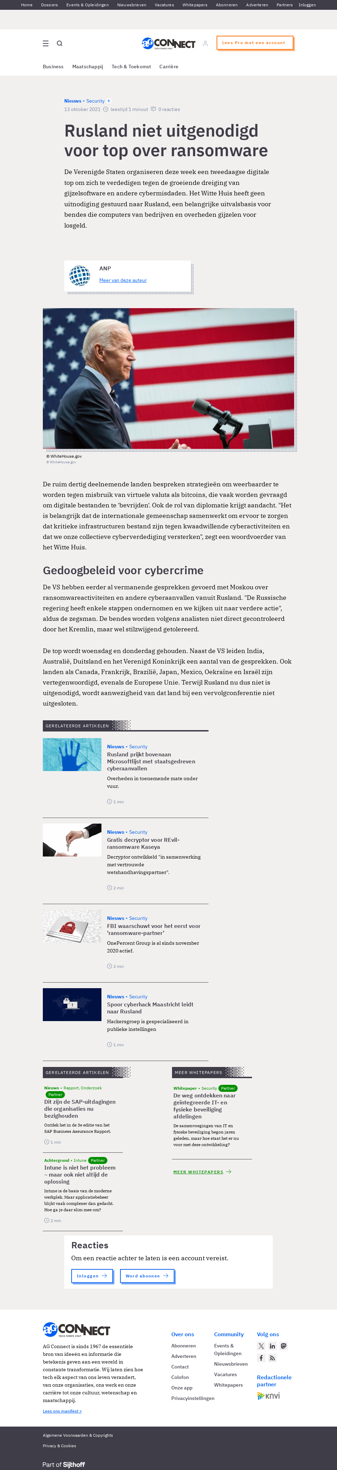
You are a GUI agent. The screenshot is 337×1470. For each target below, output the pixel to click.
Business (53, 66)
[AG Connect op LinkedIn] (272, 1346)
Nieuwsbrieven (131, 4)
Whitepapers (195, 4)
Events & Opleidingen (87, 4)
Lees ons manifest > (62, 1411)
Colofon (180, 1377)
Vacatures (164, 4)
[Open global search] (59, 43)
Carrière (168, 66)
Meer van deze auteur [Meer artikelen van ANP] (123, 280)
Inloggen (307, 4)
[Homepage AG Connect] (169, 43)
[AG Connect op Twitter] (261, 1346)
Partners (285, 4)
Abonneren (227, 4)
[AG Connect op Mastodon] (283, 1346)
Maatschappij (88, 66)
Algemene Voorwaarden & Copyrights (78, 1435)
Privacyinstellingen (192, 1398)
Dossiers (49, 4)
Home (27, 4)
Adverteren (257, 4)
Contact (180, 1367)
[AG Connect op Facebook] (261, 1358)
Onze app (181, 1388)
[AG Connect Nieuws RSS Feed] (272, 1358)
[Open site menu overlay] (45, 43)
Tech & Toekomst (131, 66)
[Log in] (205, 43)
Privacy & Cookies (59, 1445)
